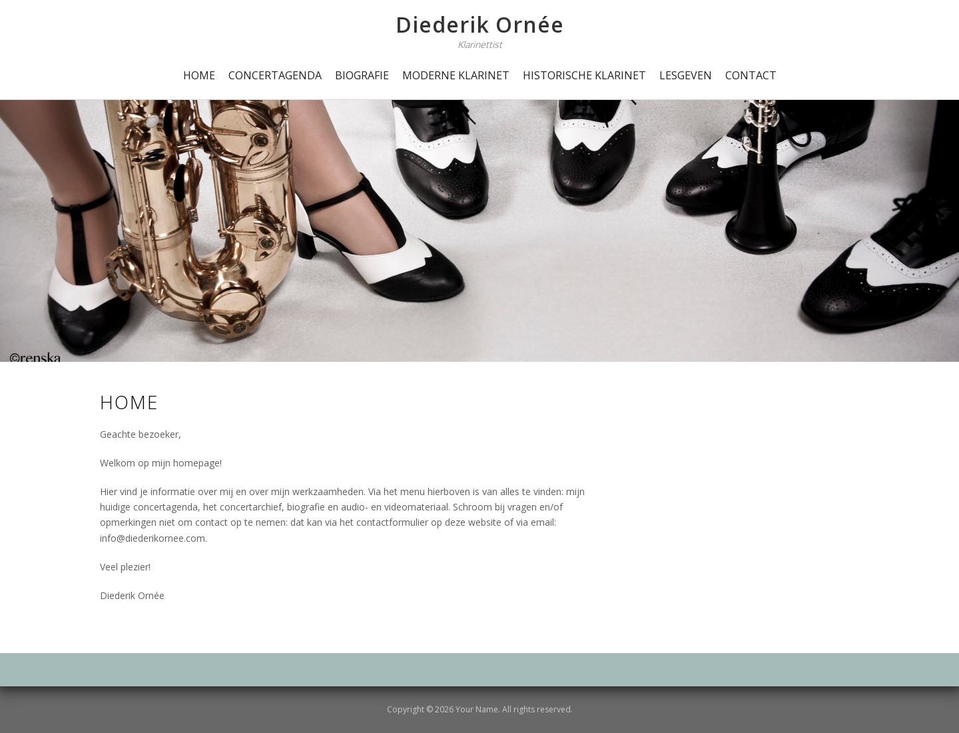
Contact (751, 75)
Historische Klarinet (584, 75)
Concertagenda (275, 75)
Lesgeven (685, 75)
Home (199, 75)
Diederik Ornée (480, 24)
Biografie (362, 75)
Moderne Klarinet (455, 75)
